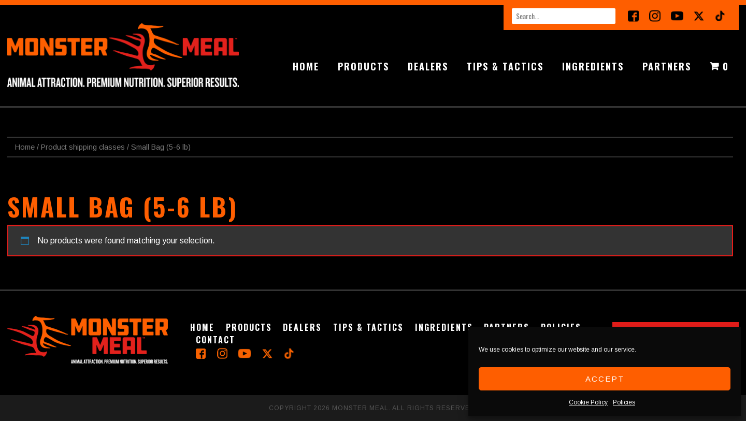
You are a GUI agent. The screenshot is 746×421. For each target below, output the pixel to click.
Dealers (428, 66)
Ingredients (593, 66)
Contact (215, 339)
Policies (624, 402)
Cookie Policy (588, 402)
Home (306, 66)
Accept (604, 378)
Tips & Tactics (505, 66)
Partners (666, 66)
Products (363, 66)
